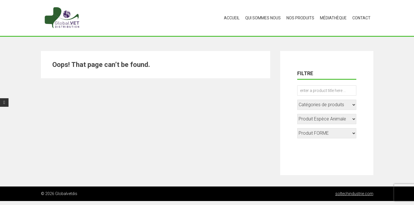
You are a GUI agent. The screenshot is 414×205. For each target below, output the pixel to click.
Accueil (232, 18)
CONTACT (361, 18)
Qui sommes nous (263, 18)
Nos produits (300, 18)
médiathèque (333, 18)
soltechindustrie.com (354, 193)
